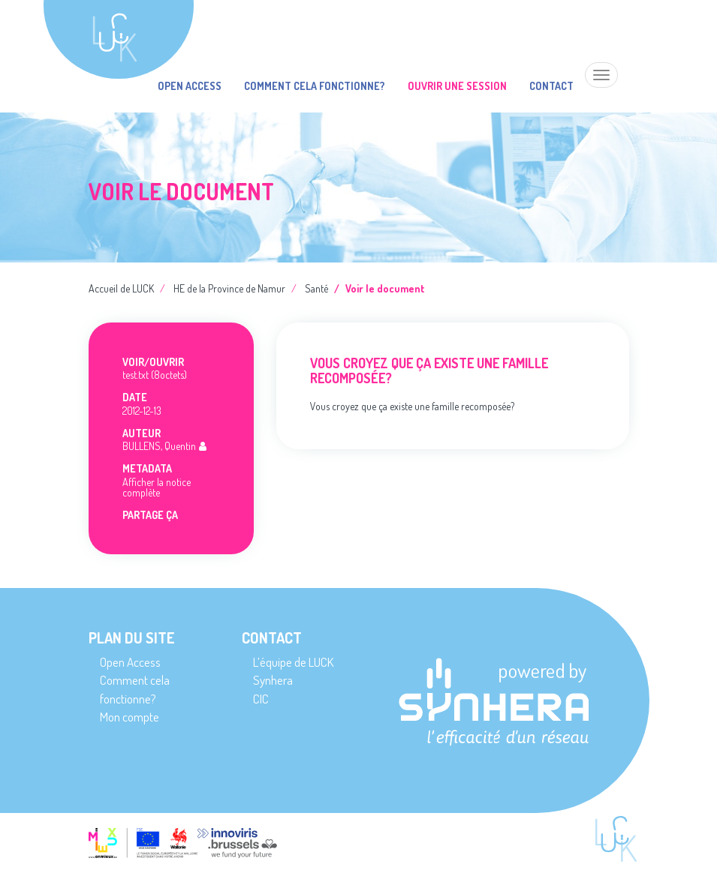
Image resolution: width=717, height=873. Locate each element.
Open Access (189, 86)
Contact (551, 86)
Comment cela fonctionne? (314, 86)
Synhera (273, 680)
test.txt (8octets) (154, 374)
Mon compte (129, 716)
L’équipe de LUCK (293, 662)
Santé (316, 288)
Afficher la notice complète (156, 487)
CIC (261, 698)
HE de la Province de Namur (229, 288)
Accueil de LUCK (121, 288)
